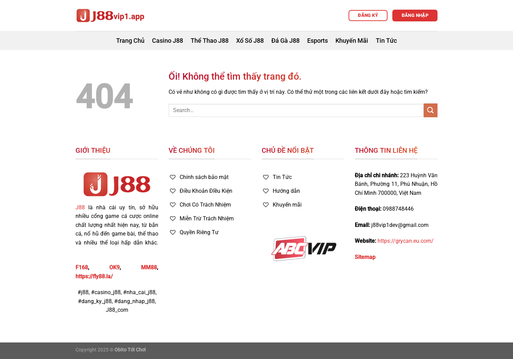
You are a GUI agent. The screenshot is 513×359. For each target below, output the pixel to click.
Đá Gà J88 (285, 40)
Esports (317, 40)
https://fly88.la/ (94, 276)
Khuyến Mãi (351, 40)
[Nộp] (430, 110)
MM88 (149, 267)
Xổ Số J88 (250, 40)
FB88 (82, 251)
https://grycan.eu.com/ (406, 241)
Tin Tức (386, 40)
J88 (80, 207)
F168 (82, 267)
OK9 (114, 267)
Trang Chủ (130, 40)
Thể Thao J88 (210, 40)
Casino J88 (167, 40)
